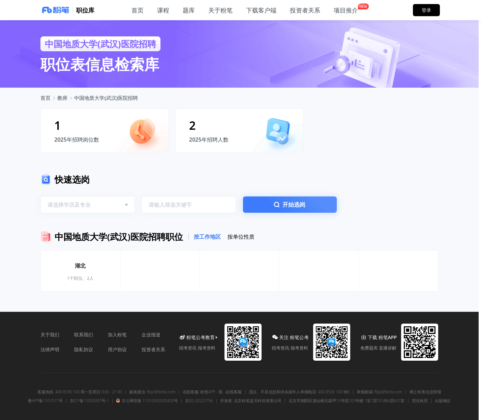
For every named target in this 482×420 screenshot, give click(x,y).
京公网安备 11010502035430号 (147, 400)
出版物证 (443, 400)
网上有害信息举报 (425, 392)
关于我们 (49, 334)
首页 (45, 97)
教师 (62, 97)
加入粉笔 (117, 334)
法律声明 (49, 349)
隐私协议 (83, 349)
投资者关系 (153, 349)
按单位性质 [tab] (241, 236)
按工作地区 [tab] (207, 236)
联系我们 (83, 334)
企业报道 (151, 334)
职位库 (85, 10)
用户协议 (117, 349)
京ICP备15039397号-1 (89, 400)
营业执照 (420, 400)
